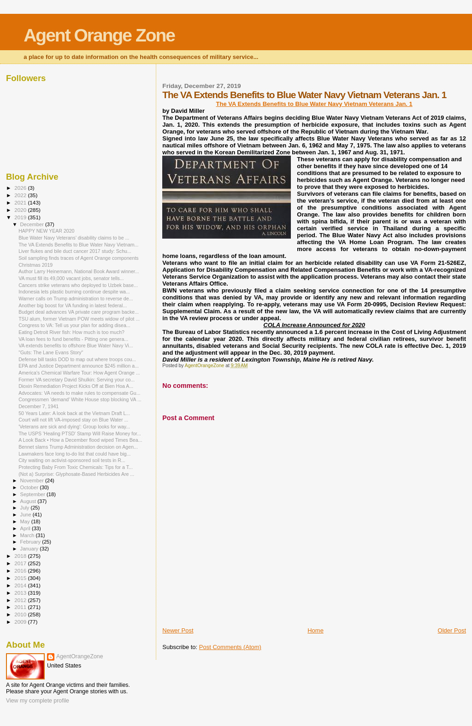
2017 (21, 563)
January (30, 548)
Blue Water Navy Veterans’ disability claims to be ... (73, 237)
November (32, 480)
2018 (21, 556)
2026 (21, 188)
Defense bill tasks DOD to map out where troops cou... (77, 359)
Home (315, 630)
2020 (21, 210)
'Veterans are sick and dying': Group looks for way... (74, 426)
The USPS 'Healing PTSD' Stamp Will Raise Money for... (79, 433)
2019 (21, 217)
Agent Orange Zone (99, 35)
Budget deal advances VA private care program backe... (78, 312)
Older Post (452, 630)
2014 (21, 585)
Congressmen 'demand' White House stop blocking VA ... (80, 399)
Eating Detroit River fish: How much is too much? (71, 332)
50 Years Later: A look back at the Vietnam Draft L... (74, 413)
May (25, 521)
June (26, 514)
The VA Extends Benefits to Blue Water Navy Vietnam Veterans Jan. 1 (314, 103)
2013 (21, 593)
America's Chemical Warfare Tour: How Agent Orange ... (79, 372)
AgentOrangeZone (79, 656)
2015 (21, 578)
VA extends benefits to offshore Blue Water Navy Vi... (75, 345)
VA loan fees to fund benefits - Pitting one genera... (73, 339)
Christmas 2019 (35, 265)
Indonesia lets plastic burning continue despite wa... (74, 291)
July (25, 507)
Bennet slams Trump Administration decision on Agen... (78, 447)
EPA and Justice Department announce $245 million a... (78, 366)
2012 (21, 600)
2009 (21, 622)
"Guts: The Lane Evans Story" (50, 352)
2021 (21, 202)
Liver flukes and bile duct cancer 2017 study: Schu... (74, 251)
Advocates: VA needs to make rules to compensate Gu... (79, 393)
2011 (21, 607)
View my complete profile (37, 700)
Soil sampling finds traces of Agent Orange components (78, 258)
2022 (21, 195)
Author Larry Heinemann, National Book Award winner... (78, 271)
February (31, 541)
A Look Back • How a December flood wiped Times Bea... (80, 440)
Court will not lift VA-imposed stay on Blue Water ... (73, 419)
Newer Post (177, 630)
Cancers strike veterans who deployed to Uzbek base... (78, 285)
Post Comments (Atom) (230, 647)
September (33, 494)
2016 (21, 571)
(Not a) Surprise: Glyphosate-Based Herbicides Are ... (76, 474)
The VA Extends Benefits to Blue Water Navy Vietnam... (78, 244)
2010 (21, 614)
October (30, 487)
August (29, 501)
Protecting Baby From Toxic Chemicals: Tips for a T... (75, 467)
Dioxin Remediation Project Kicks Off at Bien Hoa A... (75, 386)
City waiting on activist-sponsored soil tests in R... (71, 460)
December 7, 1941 (38, 406)
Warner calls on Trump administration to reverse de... (75, 298)
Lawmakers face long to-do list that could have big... (74, 454)
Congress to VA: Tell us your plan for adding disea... (74, 325)
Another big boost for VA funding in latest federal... (72, 305)
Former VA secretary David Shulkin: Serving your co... (76, 379)
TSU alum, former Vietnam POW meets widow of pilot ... (79, 319)
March (28, 535)
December (32, 224)
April (26, 528)
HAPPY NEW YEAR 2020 (46, 231)
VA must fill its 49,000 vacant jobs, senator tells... (71, 278)
